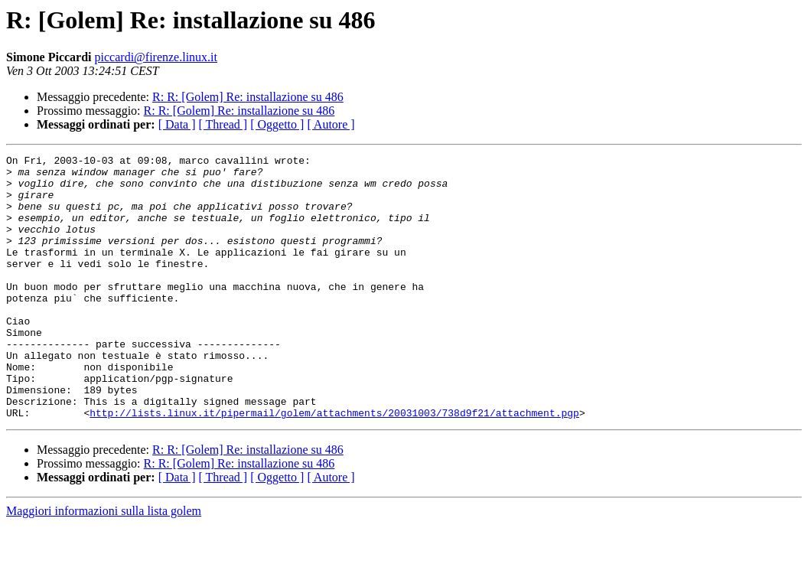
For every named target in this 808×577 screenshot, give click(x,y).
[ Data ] (177, 124)
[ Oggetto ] (277, 124)
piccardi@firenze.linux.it (156, 57)
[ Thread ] (223, 124)
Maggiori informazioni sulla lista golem (103, 563)
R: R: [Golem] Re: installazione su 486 (248, 96)
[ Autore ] (330, 124)
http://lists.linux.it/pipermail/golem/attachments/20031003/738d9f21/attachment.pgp (334, 465)
